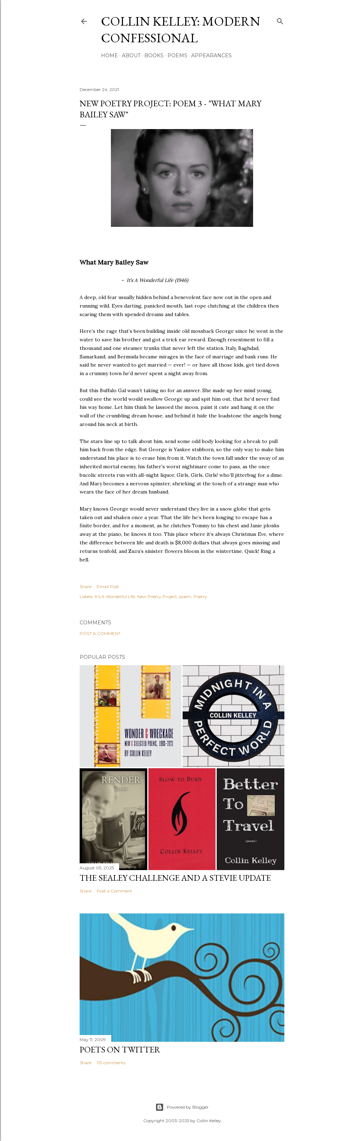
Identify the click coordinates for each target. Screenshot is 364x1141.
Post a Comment (100, 633)
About (131, 55)
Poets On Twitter (120, 1049)
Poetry (200, 596)
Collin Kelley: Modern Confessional (180, 29)
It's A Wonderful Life (115, 596)
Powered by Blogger (182, 1107)
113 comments (111, 1062)
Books (154, 55)
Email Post (108, 586)
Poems (177, 55)
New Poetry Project (157, 596)
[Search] (280, 20)
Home (109, 55)
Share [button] (85, 586)
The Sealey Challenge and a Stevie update (175, 877)
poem (185, 596)
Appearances (211, 55)
